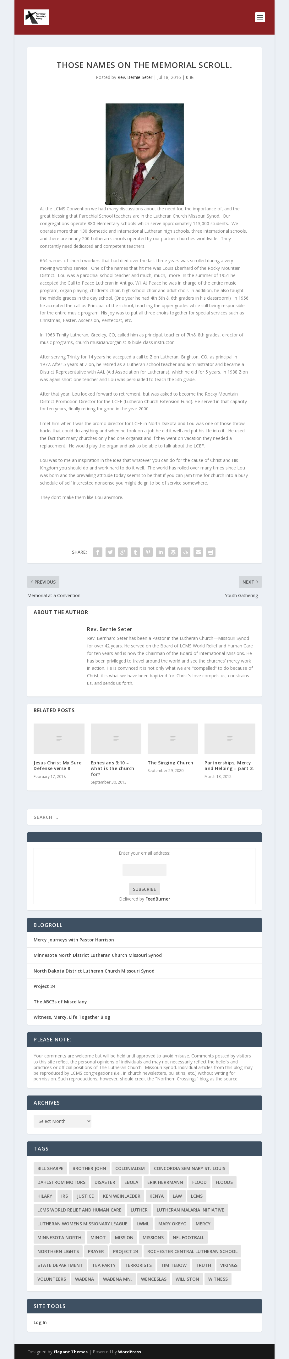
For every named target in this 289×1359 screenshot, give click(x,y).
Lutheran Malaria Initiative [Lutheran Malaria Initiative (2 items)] (190, 1210)
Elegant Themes (71, 1352)
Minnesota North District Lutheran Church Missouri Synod (98, 955)
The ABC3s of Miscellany (60, 1002)
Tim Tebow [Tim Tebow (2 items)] (174, 1265)
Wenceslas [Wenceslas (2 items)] (153, 1279)
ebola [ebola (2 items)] (131, 1182)
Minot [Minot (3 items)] (98, 1237)
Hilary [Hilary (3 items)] (44, 1196)
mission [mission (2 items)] (124, 1237)
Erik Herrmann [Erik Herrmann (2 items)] (165, 1182)
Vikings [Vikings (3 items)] (228, 1265)
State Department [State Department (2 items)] (60, 1265)
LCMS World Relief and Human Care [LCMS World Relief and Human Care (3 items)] (79, 1210)
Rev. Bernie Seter (134, 77)
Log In (40, 1322)
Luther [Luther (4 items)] (139, 1210)
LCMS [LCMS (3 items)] (197, 1196)
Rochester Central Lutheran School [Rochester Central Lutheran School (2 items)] (192, 1251)
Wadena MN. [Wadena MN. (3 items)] (117, 1279)
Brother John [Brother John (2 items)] (89, 1168)
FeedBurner (157, 899)
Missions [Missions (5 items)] (153, 1237)
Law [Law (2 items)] (177, 1196)
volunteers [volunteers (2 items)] (51, 1279)
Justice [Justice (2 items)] (85, 1196)
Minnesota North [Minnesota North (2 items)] (59, 1237)
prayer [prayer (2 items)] (96, 1251)
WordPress (129, 1352)
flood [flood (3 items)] (199, 1182)
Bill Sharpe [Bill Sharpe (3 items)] (50, 1168)
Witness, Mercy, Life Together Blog (72, 1017)
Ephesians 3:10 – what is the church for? (112, 768)
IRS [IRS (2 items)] (64, 1196)
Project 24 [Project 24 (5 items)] (125, 1251)
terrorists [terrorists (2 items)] (138, 1265)
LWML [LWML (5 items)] (143, 1224)
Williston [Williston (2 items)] (187, 1279)
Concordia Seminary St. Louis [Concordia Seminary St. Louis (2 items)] (189, 1168)
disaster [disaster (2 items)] (105, 1182)
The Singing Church (170, 763)
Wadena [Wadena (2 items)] (84, 1279)
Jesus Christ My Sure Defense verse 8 (57, 765)
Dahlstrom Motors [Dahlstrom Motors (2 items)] (61, 1182)
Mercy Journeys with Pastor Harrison (74, 940)
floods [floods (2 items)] (224, 1182)
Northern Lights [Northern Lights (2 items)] (58, 1251)
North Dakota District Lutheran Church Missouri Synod (94, 971)
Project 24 (44, 986)
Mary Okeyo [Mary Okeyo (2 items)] (172, 1224)
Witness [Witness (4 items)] (218, 1279)
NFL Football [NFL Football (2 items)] (188, 1237)
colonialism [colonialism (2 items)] (130, 1168)
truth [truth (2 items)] (203, 1265)
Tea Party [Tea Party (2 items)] (104, 1265)
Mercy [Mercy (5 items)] (203, 1224)
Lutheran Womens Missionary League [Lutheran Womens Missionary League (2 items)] (82, 1224)
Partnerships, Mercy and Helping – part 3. (229, 765)
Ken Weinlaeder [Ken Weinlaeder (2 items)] (121, 1196)
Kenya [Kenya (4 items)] (157, 1196)
